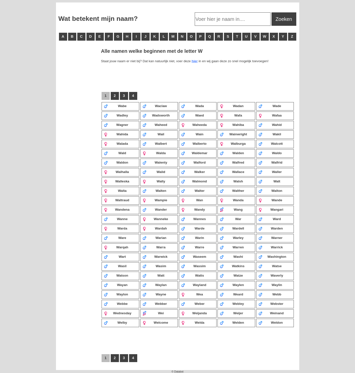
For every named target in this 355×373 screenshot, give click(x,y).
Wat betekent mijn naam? (98, 18)
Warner (270, 237)
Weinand (271, 313)
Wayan (116, 284)
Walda (154, 152)
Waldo (270, 152)
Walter (193, 190)
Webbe (116, 303)
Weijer (231, 313)
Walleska (116, 181)
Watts (192, 275)
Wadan (232, 105)
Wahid (270, 124)
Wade (269, 105)
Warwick (155, 256)
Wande (270, 200)
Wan (192, 200)
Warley (232, 237)
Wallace (232, 171)
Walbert (154, 143)
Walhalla (116, 171)
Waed (192, 115)
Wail (153, 134)
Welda (193, 322)
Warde (193, 228)
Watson (116, 275)
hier (194, 61)
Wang (231, 209)
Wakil (269, 134)
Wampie (154, 200)
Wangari (270, 209)
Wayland (193, 284)
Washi (231, 256)
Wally (153, 181)
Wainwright (233, 134)
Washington (272, 256)
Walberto (194, 143)
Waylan (154, 284)
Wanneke (155, 218)
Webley (232, 303)
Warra (154, 247)
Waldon (116, 162)
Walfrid (270, 162)
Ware (115, 237)
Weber (193, 303)
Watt (153, 275)
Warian (154, 237)
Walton (270, 190)
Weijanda (194, 313)
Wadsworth (156, 115)
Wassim (193, 265)
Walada (116, 143)
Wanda (232, 200)
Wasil (115, 265)
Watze (231, 275)
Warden (270, 228)
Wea (192, 294)
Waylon (116, 294)
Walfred (232, 162)
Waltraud (116, 200)
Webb (269, 294)
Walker (193, 171)
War (230, 218)
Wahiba (232, 124)
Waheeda (194, 124)
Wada (192, 105)
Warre (192, 247)
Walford (193, 162)
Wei (153, 313)
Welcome (155, 322)
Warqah (116, 247)
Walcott (270, 143)
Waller (270, 171)
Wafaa (270, 115)
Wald (115, 152)
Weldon (270, 322)
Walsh (231, 181)
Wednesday (118, 313)
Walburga (233, 143)
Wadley (116, 115)
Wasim (154, 265)
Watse (270, 265)
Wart (115, 256)
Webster (270, 303)
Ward (269, 218)
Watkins (232, 265)
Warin (192, 237)
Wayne (154, 294)
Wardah (154, 228)
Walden (232, 152)
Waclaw (154, 105)
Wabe (115, 105)
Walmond (194, 181)
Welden (232, 322)
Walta (115, 190)
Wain (192, 134)
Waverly (270, 275)
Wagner (116, 124)
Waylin (270, 284)
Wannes (193, 218)
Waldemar (194, 152)
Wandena (117, 209)
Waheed (154, 124)
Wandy (193, 209)
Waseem (193, 256)
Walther (232, 190)
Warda (115, 228)
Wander (154, 209)
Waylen (232, 284)
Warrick (270, 247)
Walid (153, 171)
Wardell (232, 228)
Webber (154, 303)
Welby (115, 322)
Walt (269, 181)
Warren (232, 247)
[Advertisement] (78, 124)
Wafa (231, 115)
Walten (154, 190)
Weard (231, 294)
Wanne (116, 218)
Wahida (116, 134)
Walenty (154, 162)
